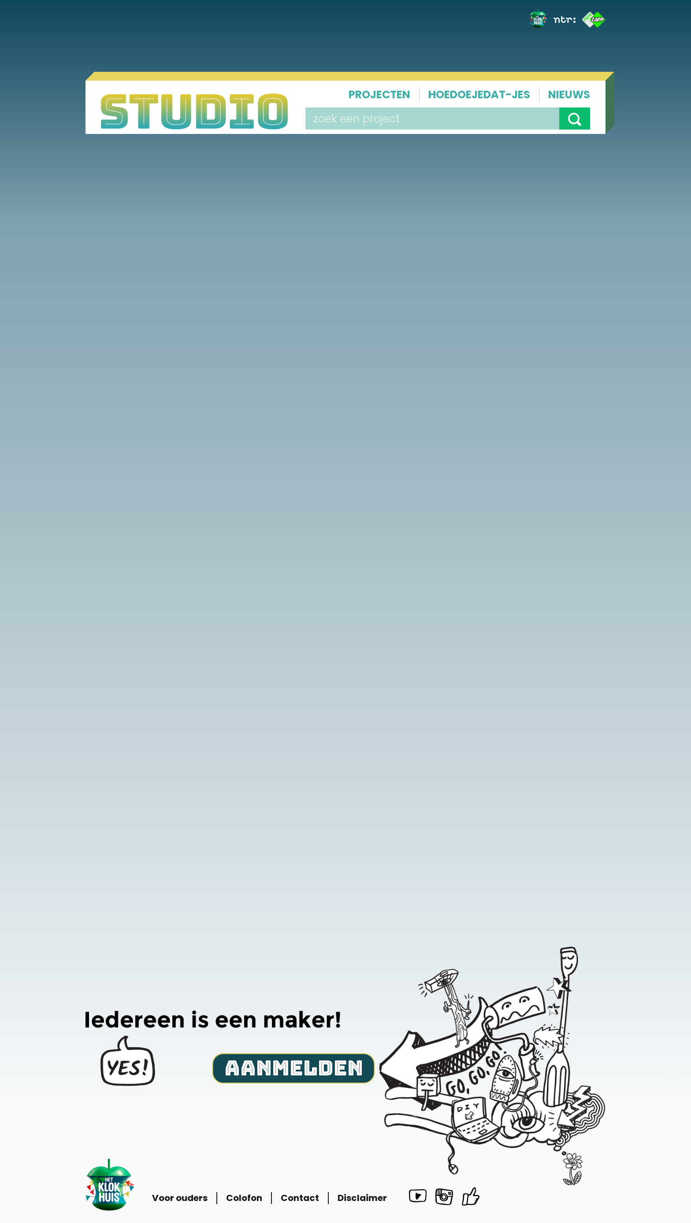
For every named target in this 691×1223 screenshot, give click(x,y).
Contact (300, 1198)
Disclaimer (362, 1198)
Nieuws (569, 94)
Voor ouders (180, 1198)
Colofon (244, 1198)
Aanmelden (293, 1067)
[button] (574, 118)
